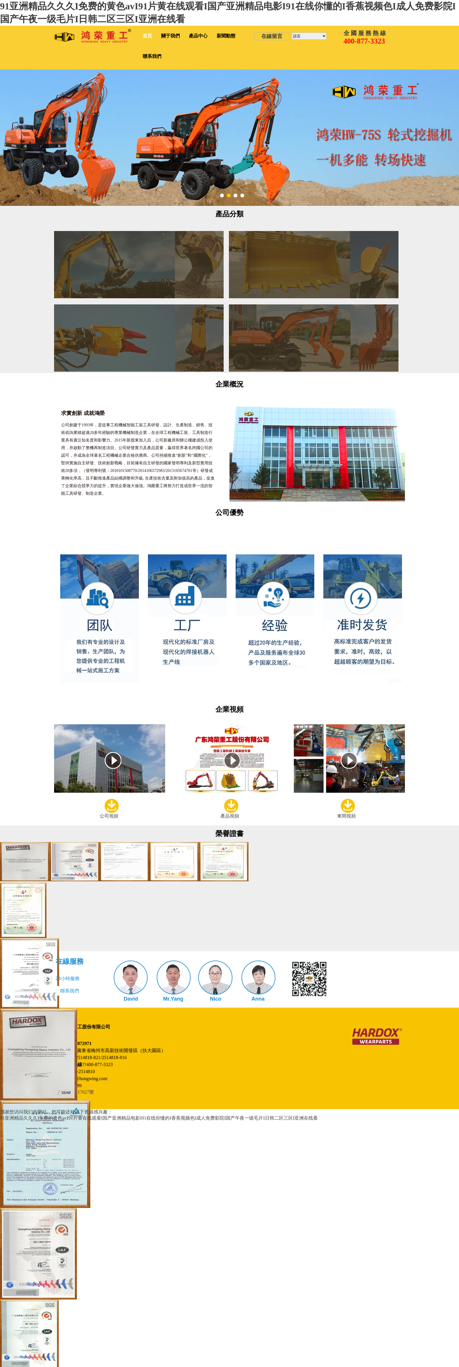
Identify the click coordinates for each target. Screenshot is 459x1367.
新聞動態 (226, 35)
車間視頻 (346, 815)
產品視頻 (229, 815)
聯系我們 (152, 56)
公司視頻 (109, 815)
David (131, 999)
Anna (258, 999)
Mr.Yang (173, 999)
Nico (215, 999)
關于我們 (170, 35)
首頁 (147, 35)
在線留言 (271, 36)
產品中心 (198, 35)
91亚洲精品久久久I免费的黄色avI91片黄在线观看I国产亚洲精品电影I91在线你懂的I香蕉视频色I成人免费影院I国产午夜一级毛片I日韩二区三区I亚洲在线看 (159, 1118)
